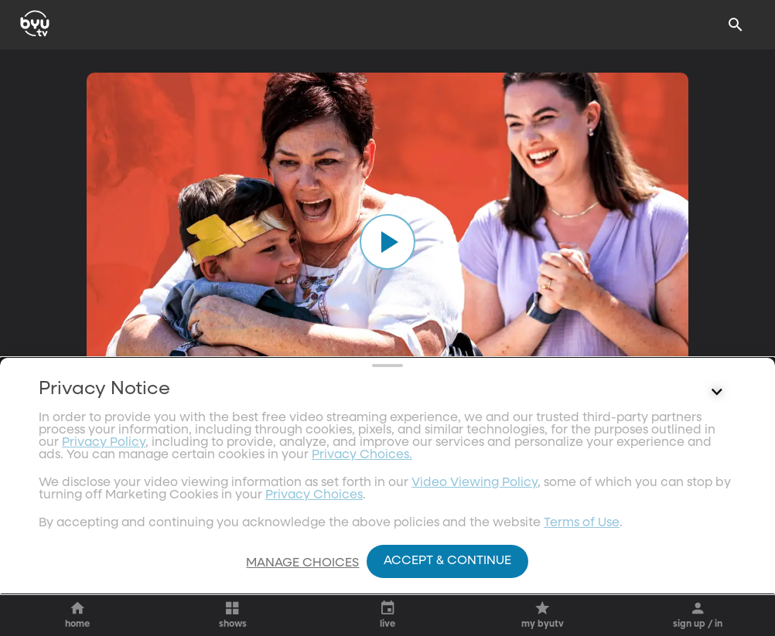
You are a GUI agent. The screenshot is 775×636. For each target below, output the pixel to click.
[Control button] (717, 517)
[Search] (735, 24)
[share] (506, 476)
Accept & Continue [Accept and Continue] (447, 561)
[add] (623, 476)
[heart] (420, 476)
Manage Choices (302, 563)
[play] (387, 242)
